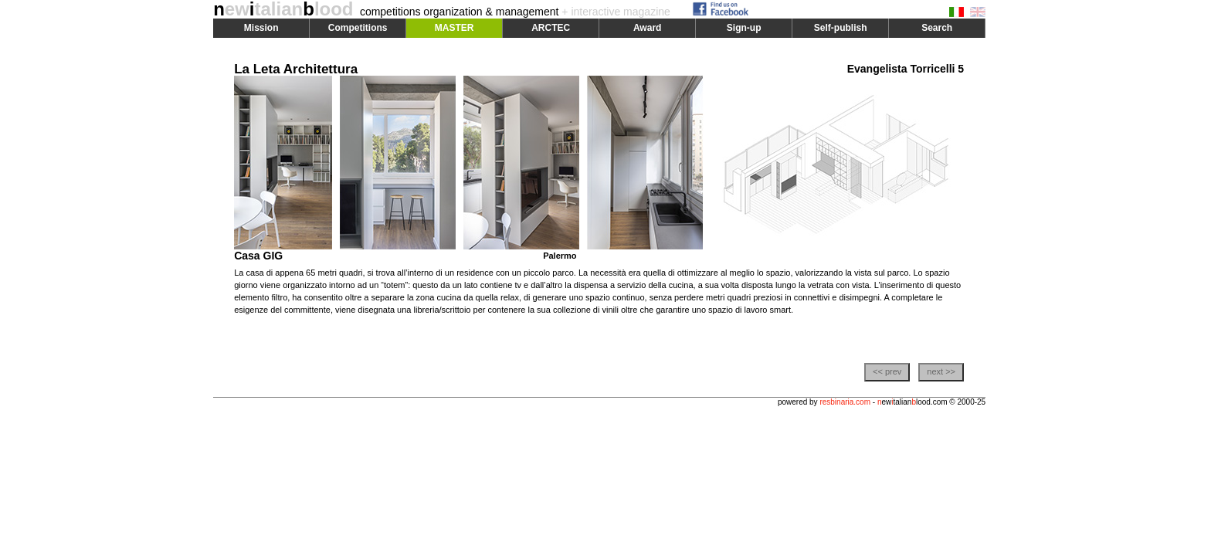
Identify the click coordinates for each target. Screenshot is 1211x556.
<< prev (887, 371)
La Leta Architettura (296, 69)
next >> (941, 371)
